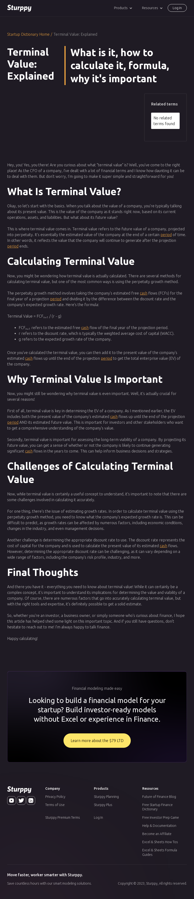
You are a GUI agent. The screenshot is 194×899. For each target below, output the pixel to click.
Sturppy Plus (103, 805)
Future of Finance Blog (159, 797)
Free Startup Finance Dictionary (157, 807)
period (166, 234)
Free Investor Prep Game (160, 817)
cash (143, 293)
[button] (123, 8)
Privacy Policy (55, 797)
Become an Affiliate (156, 834)
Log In (98, 817)
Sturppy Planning (106, 797)
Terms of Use (55, 805)
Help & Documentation (159, 826)
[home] (19, 8)
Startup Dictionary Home (28, 34)
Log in (177, 8)
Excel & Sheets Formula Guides (159, 852)
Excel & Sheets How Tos (160, 842)
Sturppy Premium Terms (62, 817)
